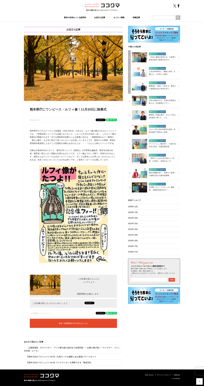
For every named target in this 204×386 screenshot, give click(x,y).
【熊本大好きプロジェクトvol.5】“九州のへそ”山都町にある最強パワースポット (60, 357)
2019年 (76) (133, 246)
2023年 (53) (133, 223)
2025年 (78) (133, 212)
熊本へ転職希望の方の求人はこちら (73, 323)
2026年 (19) (133, 207)
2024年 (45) (133, 218)
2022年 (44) (133, 229)
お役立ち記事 (99, 17)
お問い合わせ (149, 375)
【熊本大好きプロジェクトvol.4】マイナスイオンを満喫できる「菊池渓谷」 (58, 362)
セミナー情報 (118, 17)
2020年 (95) (133, 241)
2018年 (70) (133, 252)
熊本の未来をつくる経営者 (75, 17)
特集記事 (136, 17)
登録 (172, 280)
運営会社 (177, 375)
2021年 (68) (133, 235)
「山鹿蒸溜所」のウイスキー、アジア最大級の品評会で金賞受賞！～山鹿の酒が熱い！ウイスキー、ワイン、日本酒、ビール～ (73, 349)
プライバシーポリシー (164, 375)
